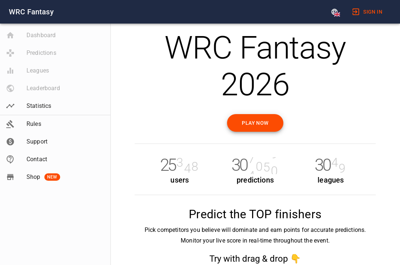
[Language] (334, 12)
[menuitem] (367, 12)
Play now (255, 123)
